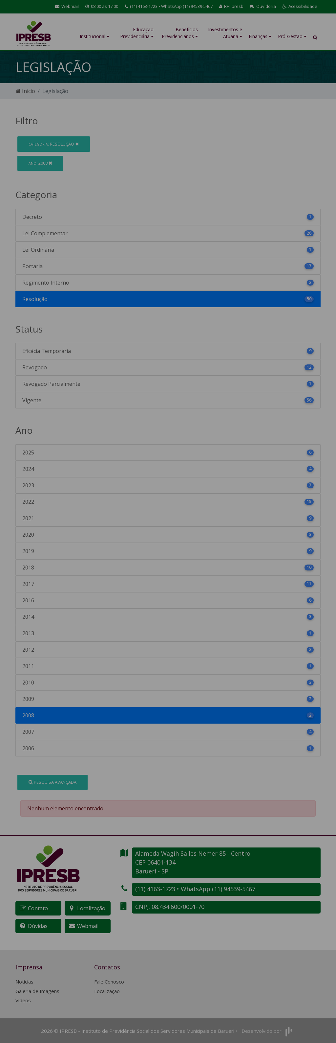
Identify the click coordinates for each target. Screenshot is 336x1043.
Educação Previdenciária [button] (137, 32)
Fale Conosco (109, 981)
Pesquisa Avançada (52, 782)
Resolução (54, 144)
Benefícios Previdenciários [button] (180, 32)
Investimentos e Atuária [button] (225, 32)
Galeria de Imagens (37, 991)
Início (25, 91)
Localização (107, 991)
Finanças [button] (260, 36)
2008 (40, 163)
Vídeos (23, 1000)
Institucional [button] (94, 36)
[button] (300, 6)
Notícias (24, 981)
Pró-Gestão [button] (292, 36)
